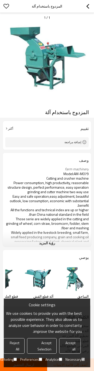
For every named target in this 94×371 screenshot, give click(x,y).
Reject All (14, 346)
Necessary (75, 359)
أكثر (10, 128)
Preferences (31, 359)
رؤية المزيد (47, 243)
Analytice (53, 359)
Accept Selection (44, 346)
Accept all (70, 346)
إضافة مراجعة (72, 142)
